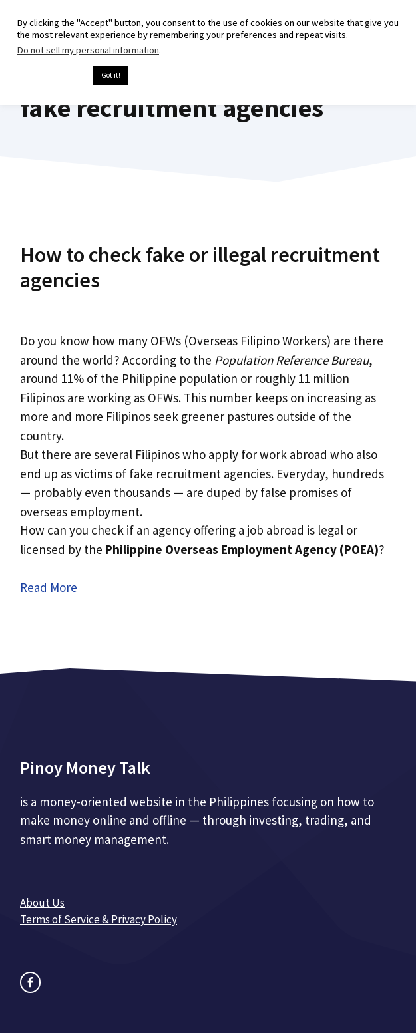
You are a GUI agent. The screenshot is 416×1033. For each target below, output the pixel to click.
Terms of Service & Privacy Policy (98, 919)
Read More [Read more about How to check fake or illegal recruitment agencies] (48, 587)
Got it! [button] (110, 75)
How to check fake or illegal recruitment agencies (200, 267)
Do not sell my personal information (88, 50)
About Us (42, 902)
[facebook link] (30, 982)
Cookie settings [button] (51, 76)
